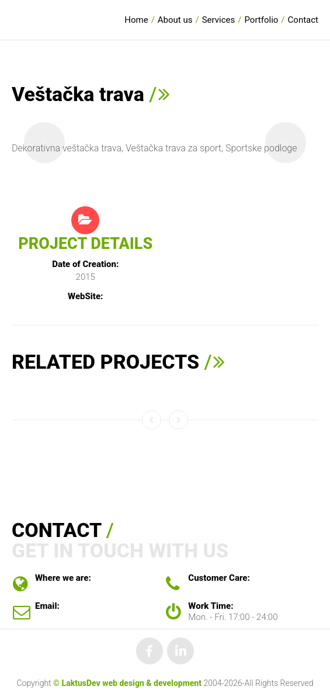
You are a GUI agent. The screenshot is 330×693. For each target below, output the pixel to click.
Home (136, 20)
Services (218, 20)
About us (175, 20)
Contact (303, 20)
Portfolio (261, 20)
